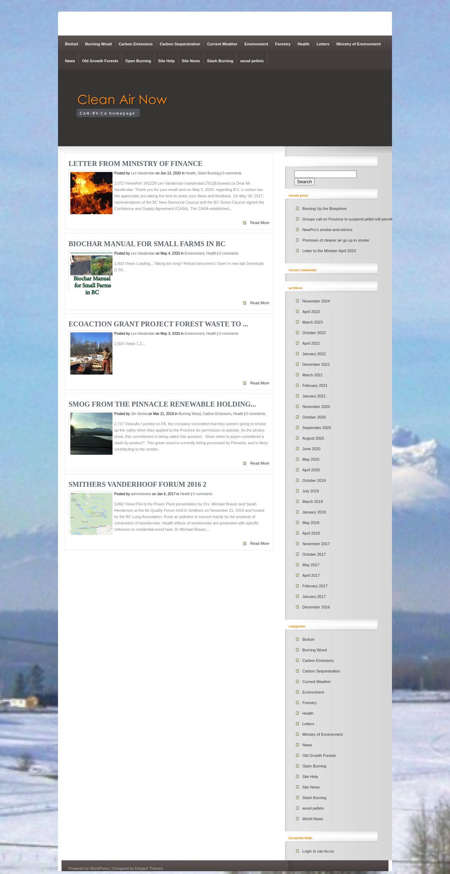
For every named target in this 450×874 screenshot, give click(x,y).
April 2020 (311, 470)
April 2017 (311, 575)
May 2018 (310, 523)
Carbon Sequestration (180, 44)
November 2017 (316, 544)
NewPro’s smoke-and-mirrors (327, 230)
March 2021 (312, 375)
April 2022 (311, 343)
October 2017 (314, 554)
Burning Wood (98, 44)
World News (312, 819)
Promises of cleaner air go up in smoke (335, 240)
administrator (141, 494)
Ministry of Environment (358, 44)
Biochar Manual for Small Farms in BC (147, 244)
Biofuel (71, 44)
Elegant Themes (149, 868)
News (70, 61)
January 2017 (314, 596)
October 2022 (314, 333)
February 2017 (315, 586)
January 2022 (314, 354)
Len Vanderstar (143, 173)
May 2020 (310, 459)
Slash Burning (220, 61)
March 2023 (312, 322)
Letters (322, 44)
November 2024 (316, 301)
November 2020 (316, 406)
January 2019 (314, 512)
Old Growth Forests (100, 61)
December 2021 (316, 364)
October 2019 (314, 480)
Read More (259, 223)
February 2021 (315, 385)
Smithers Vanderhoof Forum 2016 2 (137, 484)
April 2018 (311, 533)
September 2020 (316, 428)
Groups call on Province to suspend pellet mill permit (347, 219)
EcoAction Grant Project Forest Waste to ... (158, 324)
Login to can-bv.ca (318, 851)
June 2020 (311, 449)
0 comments (232, 173)
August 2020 (313, 438)
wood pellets (252, 61)
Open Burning (138, 61)
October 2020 (314, 417)
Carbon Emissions (136, 44)
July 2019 (310, 491)
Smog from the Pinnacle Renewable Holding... (162, 404)
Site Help (166, 61)
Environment (256, 44)
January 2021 (314, 396)
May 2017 (310, 565)
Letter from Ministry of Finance (135, 163)
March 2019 (312, 501)
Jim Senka (139, 414)
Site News (191, 61)
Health (304, 44)
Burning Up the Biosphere (324, 208)
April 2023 (311, 312)
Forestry (283, 44)
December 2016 (316, 607)
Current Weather (222, 44)
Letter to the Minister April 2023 (329, 251)
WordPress (99, 868)
